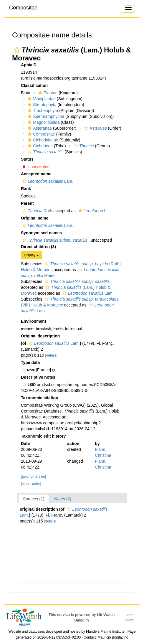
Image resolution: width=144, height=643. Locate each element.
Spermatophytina (45, 116)
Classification (34, 85)
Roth (36, 210)
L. (92, 210)
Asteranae (39, 128)
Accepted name (36, 174)
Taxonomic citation (39, 397)
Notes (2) (62, 499)
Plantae (47, 92)
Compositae (23, 8)
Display (31, 255)
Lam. (47, 181)
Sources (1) (33, 499)
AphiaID (29, 64)
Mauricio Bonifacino (113, 637)
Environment (33, 321)
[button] (16, 49)
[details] (51, 355)
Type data (30, 362)
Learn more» (129, 617)
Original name (34, 218)
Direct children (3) (38, 246)
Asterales (95, 128)
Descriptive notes (38, 377)
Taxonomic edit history (43, 436)
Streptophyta (41, 104)
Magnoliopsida (42, 122)
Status (27, 159)
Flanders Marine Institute (105, 631)
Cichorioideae (42, 140)
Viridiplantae (41, 98)
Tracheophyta (42, 110)
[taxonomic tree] (33, 476)
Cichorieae (39, 146)
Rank (26, 188)
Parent (27, 203)
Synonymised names (41, 232)
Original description (40, 336)
